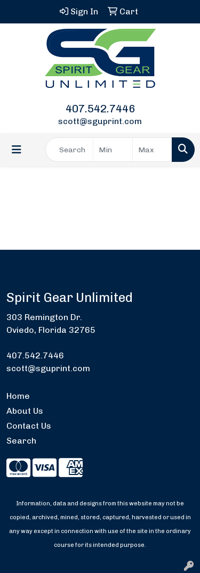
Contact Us (28, 426)
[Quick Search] (69, 149)
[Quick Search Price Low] (113, 149)
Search (21, 441)
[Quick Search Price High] (152, 149)
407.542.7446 (100, 108)
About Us (24, 411)
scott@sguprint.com (100, 121)
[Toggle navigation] (16, 149)
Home (18, 396)
